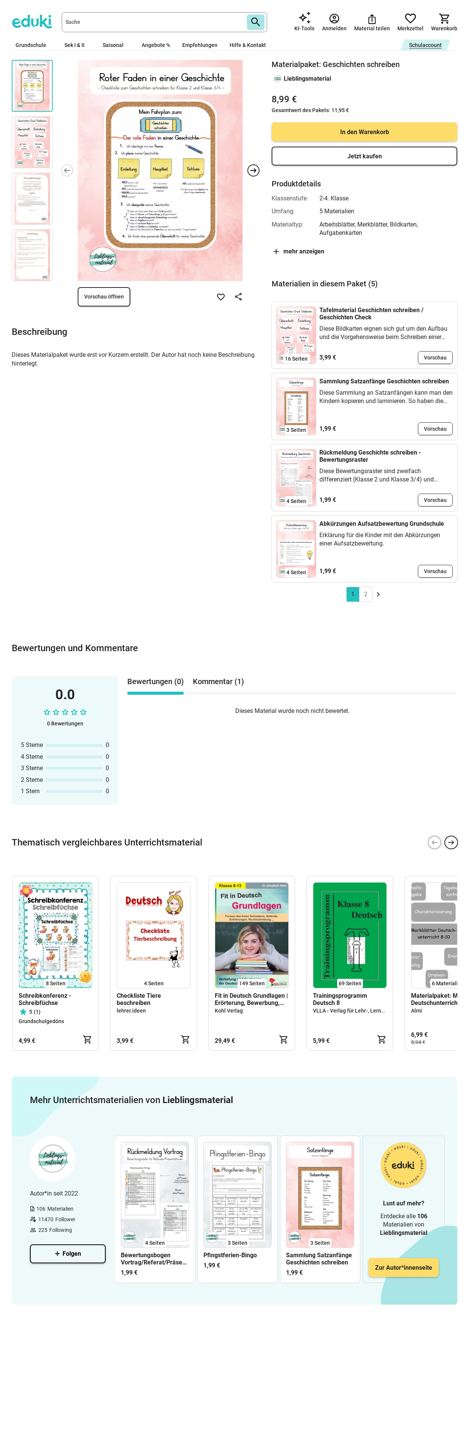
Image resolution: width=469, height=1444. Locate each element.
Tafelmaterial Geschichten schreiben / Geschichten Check (371, 313)
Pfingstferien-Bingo (230, 1255)
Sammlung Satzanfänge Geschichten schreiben (384, 381)
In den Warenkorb (364, 132)
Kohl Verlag (229, 1011)
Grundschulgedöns (41, 1021)
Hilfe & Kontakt (248, 45)
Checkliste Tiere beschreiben (139, 999)
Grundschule (34, 45)
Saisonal (116, 45)
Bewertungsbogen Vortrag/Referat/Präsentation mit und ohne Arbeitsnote (155, 1259)
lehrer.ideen (131, 1011)
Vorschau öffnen (104, 297)
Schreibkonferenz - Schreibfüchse (45, 999)
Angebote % (156, 45)
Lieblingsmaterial (307, 78)
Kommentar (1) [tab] (218, 681)
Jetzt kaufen (364, 156)
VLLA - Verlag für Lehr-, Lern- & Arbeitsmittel (367, 1011)
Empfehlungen (199, 45)
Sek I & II (77, 45)
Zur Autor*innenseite (403, 1267)
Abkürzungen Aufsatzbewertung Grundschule (381, 523)
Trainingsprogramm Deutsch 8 (340, 999)
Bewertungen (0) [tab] (155, 681)
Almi (416, 1011)
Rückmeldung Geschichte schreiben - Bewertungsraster (370, 456)
